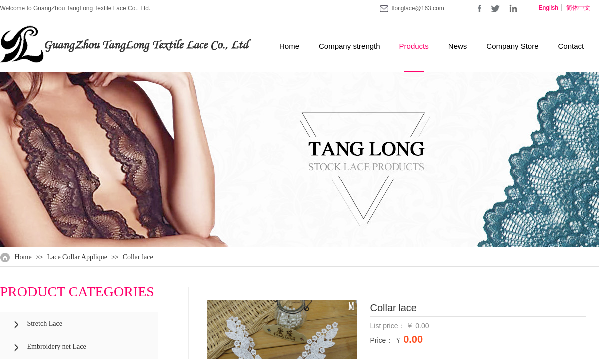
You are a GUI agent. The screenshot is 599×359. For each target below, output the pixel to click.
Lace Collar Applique (77, 257)
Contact (571, 46)
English (548, 7)
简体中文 (578, 7)
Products (414, 46)
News (457, 46)
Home (289, 46)
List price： (388, 326)
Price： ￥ (386, 340)
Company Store (512, 46)
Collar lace (138, 257)
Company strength (349, 46)
